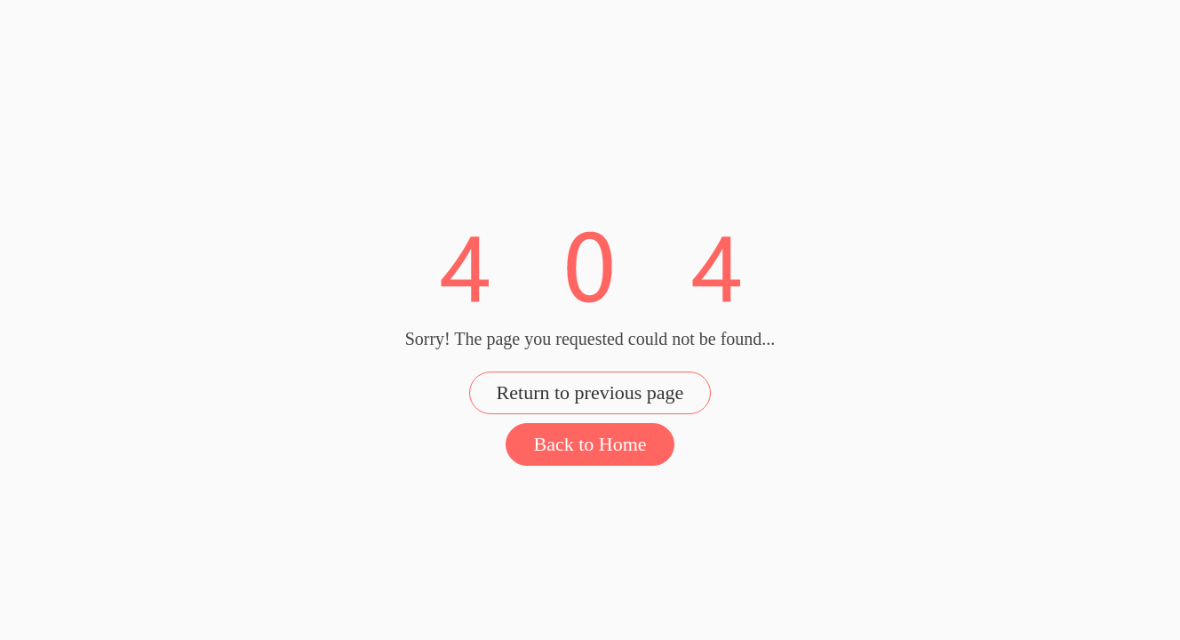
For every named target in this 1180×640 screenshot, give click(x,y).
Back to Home (589, 444)
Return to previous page (590, 392)
